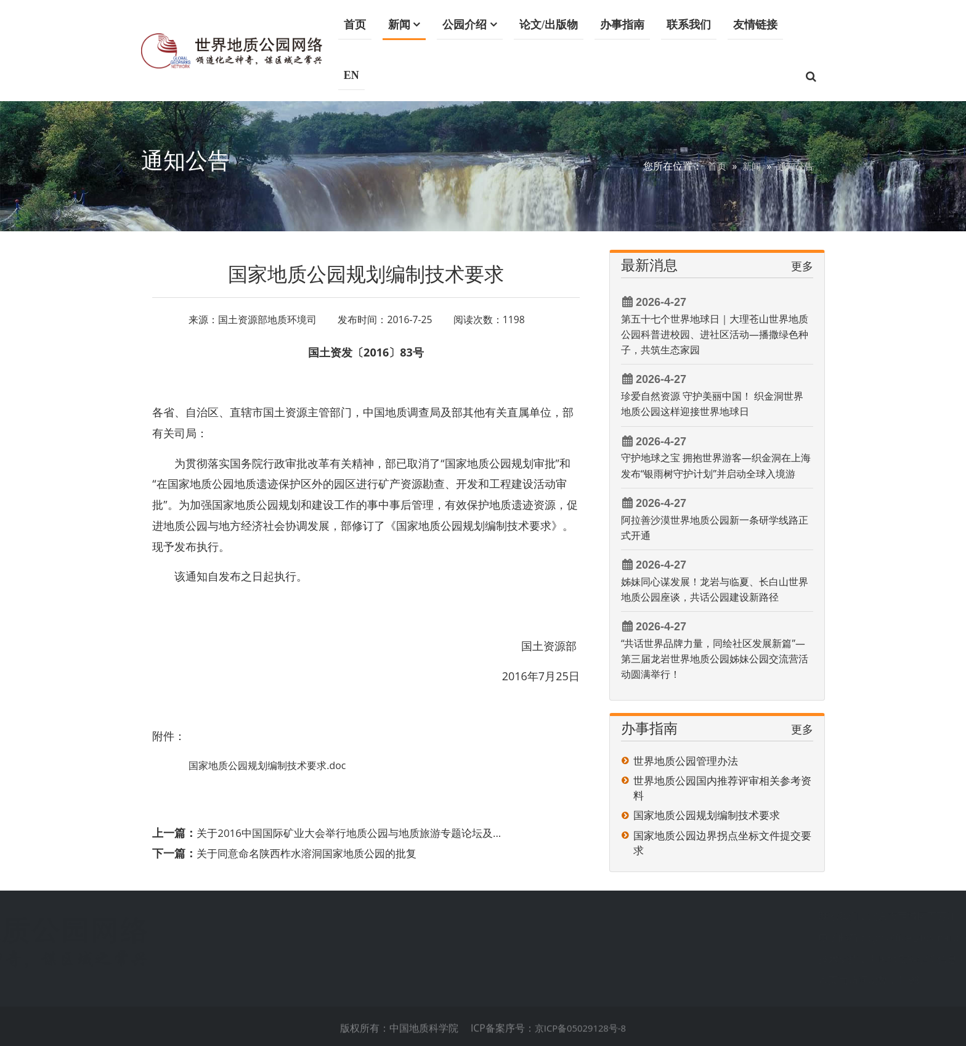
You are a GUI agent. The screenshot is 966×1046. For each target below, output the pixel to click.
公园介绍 (465, 25)
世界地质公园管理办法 (685, 761)
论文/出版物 (549, 25)
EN (352, 75)
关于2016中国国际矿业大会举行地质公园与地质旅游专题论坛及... (358, 832)
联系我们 (689, 25)
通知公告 (794, 166)
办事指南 (623, 25)
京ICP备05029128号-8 (580, 1033)
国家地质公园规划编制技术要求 (706, 815)
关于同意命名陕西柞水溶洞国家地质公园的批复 (313, 852)
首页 (355, 25)
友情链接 (756, 25)
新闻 (400, 25)
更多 (802, 265)
